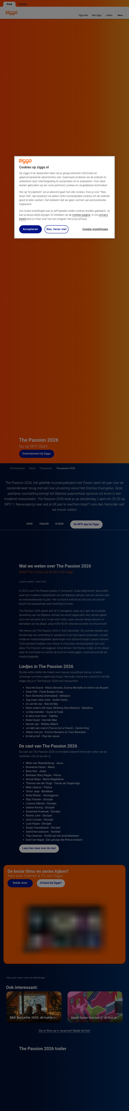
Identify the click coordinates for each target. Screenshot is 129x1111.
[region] (64, 197)
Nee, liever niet (57, 229)
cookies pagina (81, 214)
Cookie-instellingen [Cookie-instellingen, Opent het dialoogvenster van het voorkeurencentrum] (95, 229)
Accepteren (30, 229)
